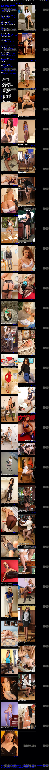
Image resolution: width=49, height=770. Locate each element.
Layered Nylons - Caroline (5, 503)
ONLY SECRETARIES (6, 65)
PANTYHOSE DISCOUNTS (7, 20)
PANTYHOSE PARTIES (6, 11)
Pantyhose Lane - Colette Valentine (7, 617)
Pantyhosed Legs (7, 94)
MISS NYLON (4, 61)
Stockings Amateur (7, 98)
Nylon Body (6, 100)
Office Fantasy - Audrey (22, 511)
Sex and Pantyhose (7, 92)
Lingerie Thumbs (6, 83)
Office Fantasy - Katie (22, 700)
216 (32, 3)
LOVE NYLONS (4, 28)
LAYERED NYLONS (5, 47)
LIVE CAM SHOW (26, 0)
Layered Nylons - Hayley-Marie (23, 116)
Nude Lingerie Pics (7, 82)
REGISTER (42, 0)
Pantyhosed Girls (7, 90)
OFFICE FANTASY (5, 58)
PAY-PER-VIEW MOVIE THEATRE (10, 0)
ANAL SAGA (4, 40)
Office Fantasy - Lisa (22, 59)
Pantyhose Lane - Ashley (5, 727)
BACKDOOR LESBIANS (6, 36)
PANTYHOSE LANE (5, 52)
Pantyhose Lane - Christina (23, 144)
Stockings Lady (6, 97)
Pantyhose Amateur (8, 89)
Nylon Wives (6, 91)
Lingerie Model (5, 78)
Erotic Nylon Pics (6, 84)
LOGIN (35, 0)
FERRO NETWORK (5, 33)
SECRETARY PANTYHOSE (7, 8)
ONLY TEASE (4, 72)
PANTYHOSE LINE (5, 16)
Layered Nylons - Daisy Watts (6, 114)
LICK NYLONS (4, 30)
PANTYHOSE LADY (5, 54)
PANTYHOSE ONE (5, 14)
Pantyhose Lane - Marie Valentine (6, 583)
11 (28, 3)
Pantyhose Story (7, 96)
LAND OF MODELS (5, 69)
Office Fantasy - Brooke (22, 242)
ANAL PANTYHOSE (5, 43)
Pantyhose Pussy (7, 95)
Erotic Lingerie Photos (7, 85)
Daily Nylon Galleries (7, 86)
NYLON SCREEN (5, 22)
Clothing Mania (6, 79)
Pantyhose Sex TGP (7, 88)
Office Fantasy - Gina (22, 642)
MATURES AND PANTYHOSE (8, 24)
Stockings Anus (7, 101)
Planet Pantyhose (6, 80)
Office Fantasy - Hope (22, 206)
